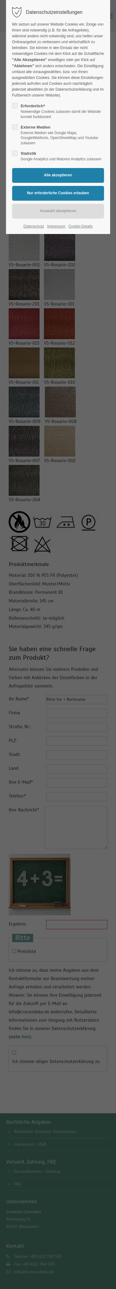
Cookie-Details (80, 226)
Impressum (56, 226)
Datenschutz (34, 226)
